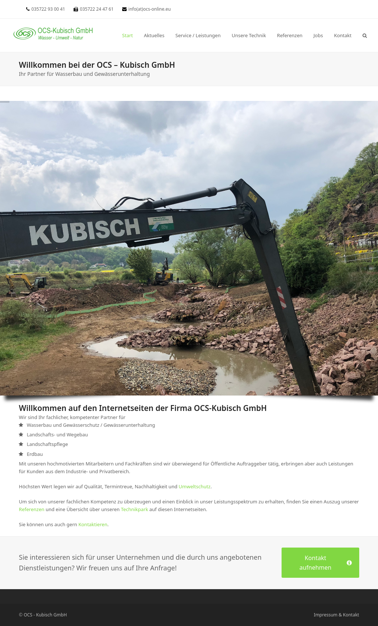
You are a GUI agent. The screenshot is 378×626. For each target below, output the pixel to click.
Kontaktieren (92, 524)
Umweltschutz (195, 486)
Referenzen (31, 509)
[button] (364, 35)
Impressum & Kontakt (336, 615)
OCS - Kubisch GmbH (45, 615)
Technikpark (134, 509)
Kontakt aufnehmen (325, 563)
